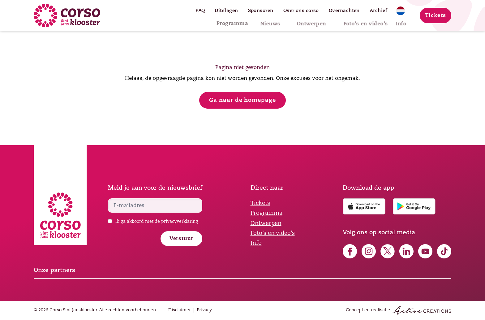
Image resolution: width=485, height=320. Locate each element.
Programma (221, 21)
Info (396, 21)
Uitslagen (226, 11)
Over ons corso (301, 11)
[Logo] (67, 15)
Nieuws (262, 21)
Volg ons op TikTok (444, 251)
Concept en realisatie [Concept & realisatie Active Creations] (398, 310)
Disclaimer (179, 310)
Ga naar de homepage (242, 100)
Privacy (204, 310)
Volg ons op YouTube (425, 251)
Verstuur (181, 238)
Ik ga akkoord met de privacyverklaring (156, 221)
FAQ (200, 11)
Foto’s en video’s (354, 21)
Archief (378, 11)
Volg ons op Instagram (369, 251)
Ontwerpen (301, 21)
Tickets (435, 15)
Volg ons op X (387, 251)
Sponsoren (260, 11)
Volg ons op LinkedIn (406, 251)
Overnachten (344, 11)
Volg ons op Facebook (350, 251)
